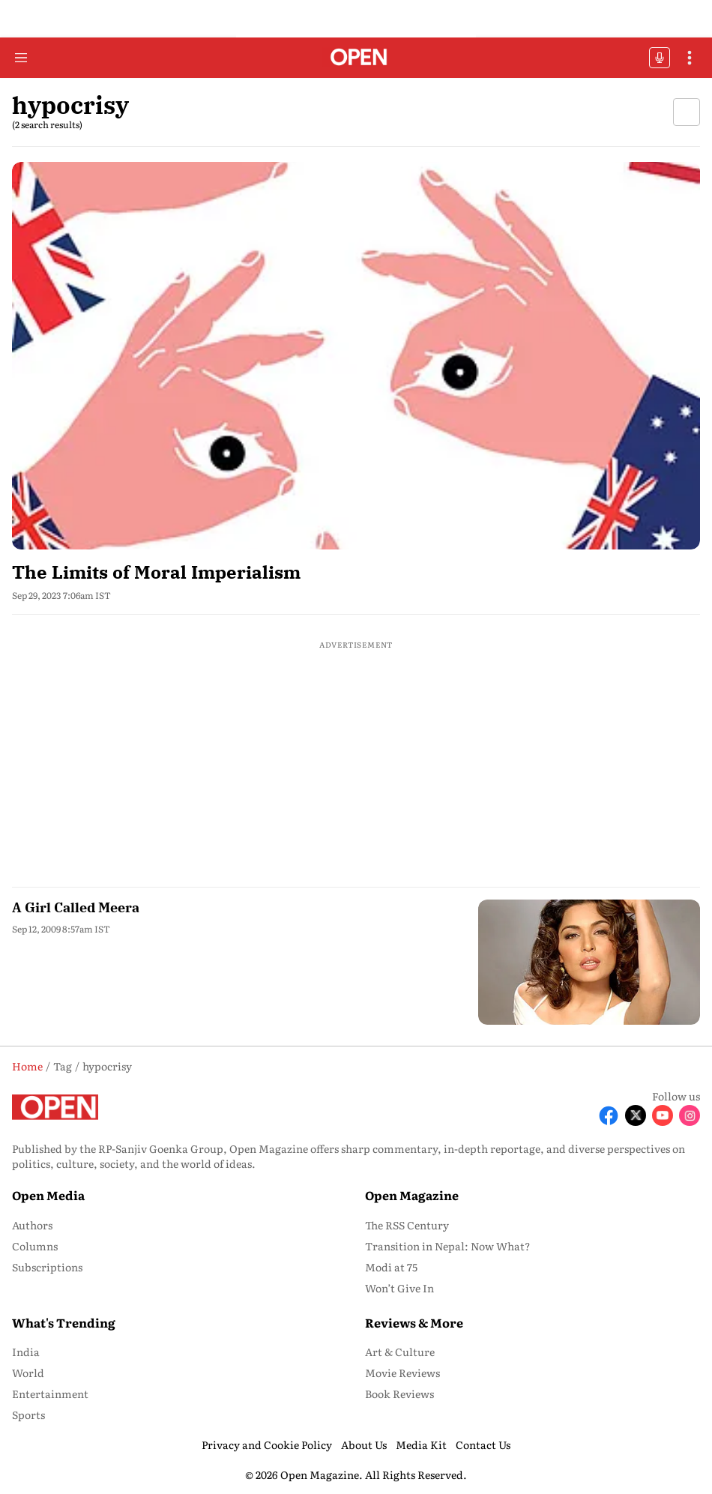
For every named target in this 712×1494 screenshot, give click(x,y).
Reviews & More (414, 1322)
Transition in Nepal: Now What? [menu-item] (448, 1245)
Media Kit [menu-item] (421, 1444)
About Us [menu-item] (364, 1444)
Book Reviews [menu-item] (399, 1393)
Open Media (48, 1195)
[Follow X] (635, 1115)
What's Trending (63, 1322)
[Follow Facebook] (608, 1115)
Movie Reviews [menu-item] (402, 1372)
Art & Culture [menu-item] (400, 1351)
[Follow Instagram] (689, 1115)
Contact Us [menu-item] (483, 1444)
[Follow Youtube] (662, 1115)
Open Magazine (412, 1195)
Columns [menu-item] (35, 1245)
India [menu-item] (26, 1351)
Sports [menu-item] (28, 1414)
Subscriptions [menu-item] (47, 1266)
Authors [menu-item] (32, 1224)
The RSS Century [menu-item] (407, 1224)
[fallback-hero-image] (356, 355)
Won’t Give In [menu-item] (399, 1287)
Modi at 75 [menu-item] (391, 1266)
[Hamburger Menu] (21, 58)
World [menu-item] (28, 1372)
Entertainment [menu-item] (50, 1393)
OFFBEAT (659, 57)
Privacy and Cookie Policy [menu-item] (267, 1444)
